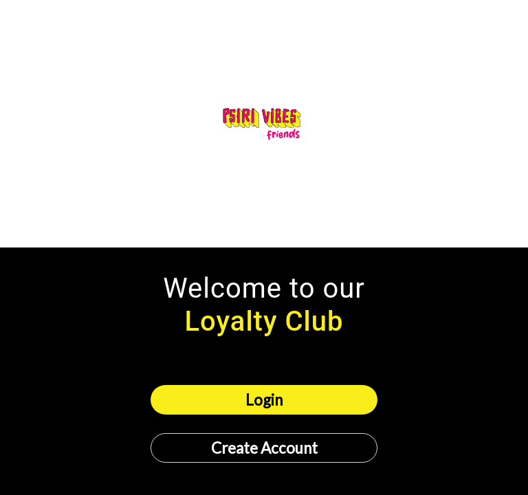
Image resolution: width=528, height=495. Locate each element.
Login (264, 399)
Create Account (264, 448)
